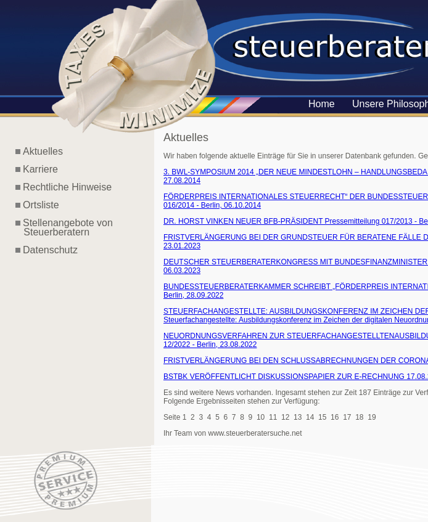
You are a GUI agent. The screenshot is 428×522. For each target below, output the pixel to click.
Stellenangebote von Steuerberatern (64, 227)
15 (322, 417)
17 (347, 417)
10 (261, 417)
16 (335, 417)
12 (285, 417)
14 (310, 417)
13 (298, 417)
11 (273, 417)
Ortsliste (41, 205)
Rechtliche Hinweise (67, 187)
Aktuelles (43, 151)
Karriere (40, 169)
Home (321, 104)
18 (359, 417)
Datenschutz (50, 250)
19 (372, 417)
